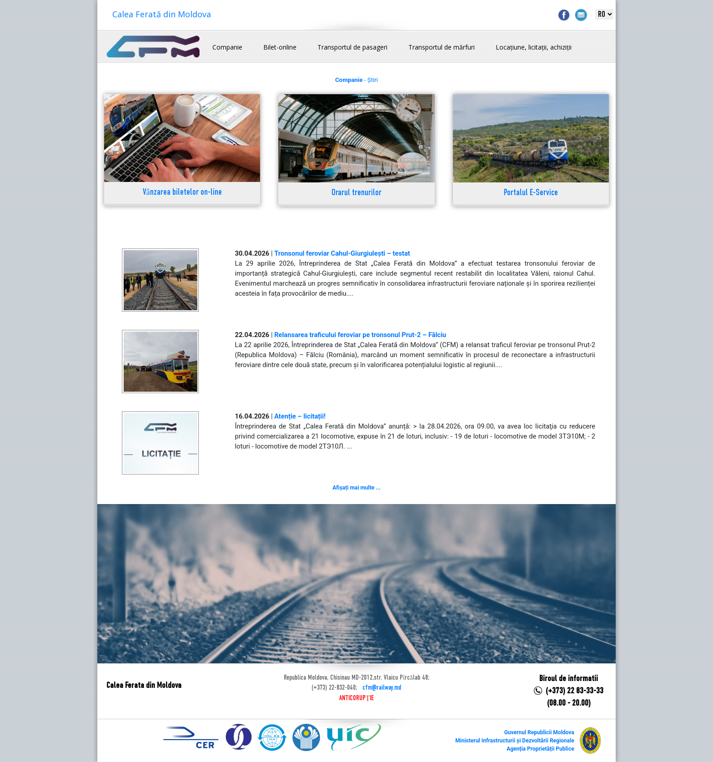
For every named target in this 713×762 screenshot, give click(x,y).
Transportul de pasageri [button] (352, 47)
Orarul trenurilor (356, 193)
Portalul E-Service (531, 193)
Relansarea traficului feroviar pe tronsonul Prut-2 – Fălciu (360, 335)
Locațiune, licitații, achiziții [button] (534, 47)
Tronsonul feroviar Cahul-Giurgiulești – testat (342, 253)
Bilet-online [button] (279, 47)
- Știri (356, 79)
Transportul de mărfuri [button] (441, 47)
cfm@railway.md (381, 688)
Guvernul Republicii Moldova (539, 732)
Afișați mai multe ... (356, 487)
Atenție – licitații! (300, 416)
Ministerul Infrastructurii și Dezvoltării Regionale (514, 740)
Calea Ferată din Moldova (161, 14)
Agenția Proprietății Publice (540, 749)
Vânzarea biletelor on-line (182, 193)
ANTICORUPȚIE (356, 698)
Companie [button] (227, 47)
